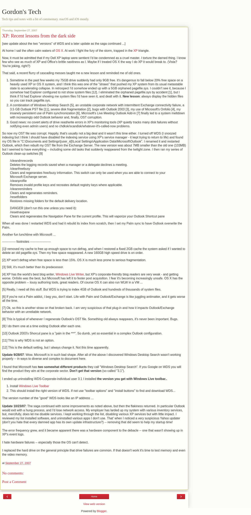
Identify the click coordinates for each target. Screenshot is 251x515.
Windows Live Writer (70, 274)
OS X (59, 50)
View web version (94, 504)
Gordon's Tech (21, 11)
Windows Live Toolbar (34, 386)
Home (94, 496)
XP (136, 50)
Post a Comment (14, 482)
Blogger (101, 511)
